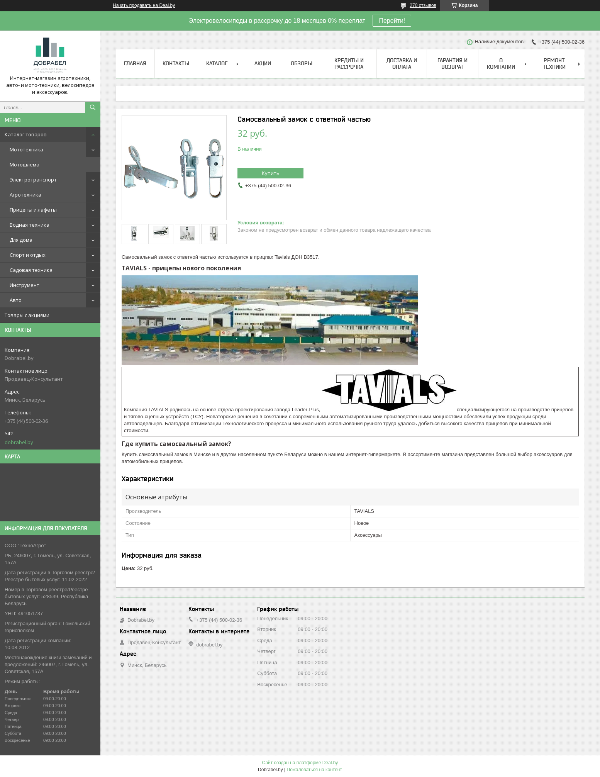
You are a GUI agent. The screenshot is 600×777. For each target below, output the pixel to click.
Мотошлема (24, 164)
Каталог (216, 63)
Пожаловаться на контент (314, 769)
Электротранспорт (33, 179)
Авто (16, 300)
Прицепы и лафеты (33, 209)
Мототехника (26, 149)
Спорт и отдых (28, 254)
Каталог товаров (26, 134)
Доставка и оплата (401, 63)
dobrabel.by (19, 442)
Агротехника (25, 194)
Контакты (176, 63)
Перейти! (392, 20)
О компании (501, 63)
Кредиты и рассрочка (349, 63)
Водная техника (29, 224)
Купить (271, 173)
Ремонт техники (554, 63)
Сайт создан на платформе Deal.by (300, 762)
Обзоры (301, 63)
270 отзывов (423, 5)
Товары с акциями (27, 315)
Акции (262, 63)
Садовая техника (31, 269)
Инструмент (24, 285)
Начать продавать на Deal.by (144, 5)
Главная (135, 63)
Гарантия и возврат (452, 63)
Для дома (21, 239)
